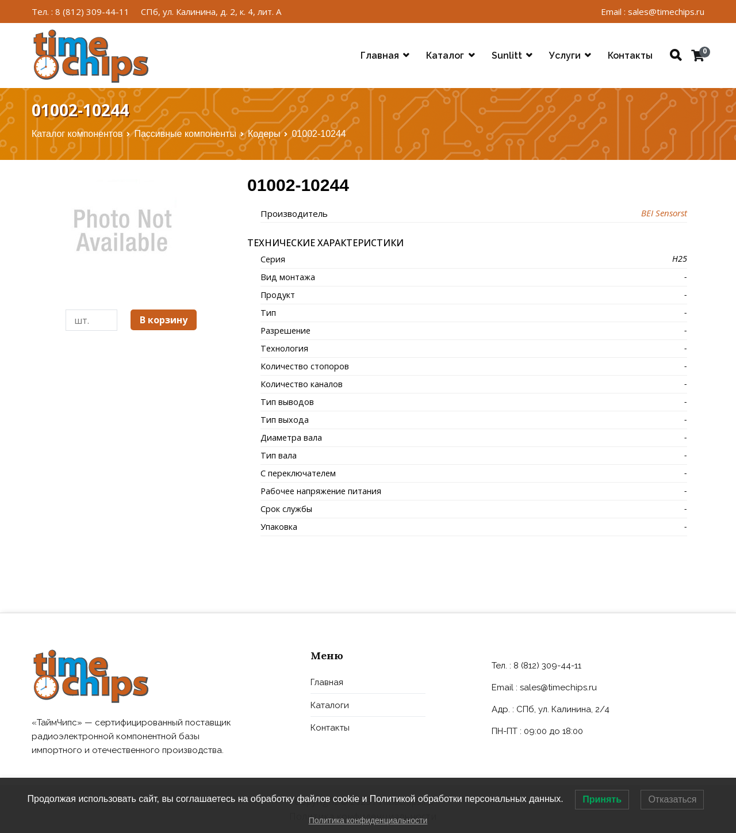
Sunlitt (507, 55)
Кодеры (264, 134)
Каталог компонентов (77, 134)
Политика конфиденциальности (368, 820)
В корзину (163, 320)
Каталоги (329, 705)
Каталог (445, 55)
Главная (380, 55)
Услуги (565, 55)
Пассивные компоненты (185, 134)
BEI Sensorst (664, 213)
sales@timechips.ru (558, 687)
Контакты (630, 55)
